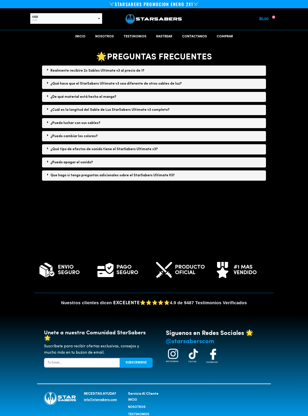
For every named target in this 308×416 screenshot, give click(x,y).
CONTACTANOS (194, 36)
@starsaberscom (190, 341)
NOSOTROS (104, 36)
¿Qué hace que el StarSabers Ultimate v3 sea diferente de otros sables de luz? (116, 83)
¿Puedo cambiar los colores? (74, 136)
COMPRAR (225, 36)
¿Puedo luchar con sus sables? (75, 123)
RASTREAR (164, 36)
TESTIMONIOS (135, 36)
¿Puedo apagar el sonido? (71, 162)
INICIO (80, 36)
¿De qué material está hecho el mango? (83, 96)
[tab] (154, 70)
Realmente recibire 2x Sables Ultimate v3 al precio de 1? (97, 70)
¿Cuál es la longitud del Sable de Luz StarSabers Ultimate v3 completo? (110, 109)
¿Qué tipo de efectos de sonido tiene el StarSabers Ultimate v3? (104, 149)
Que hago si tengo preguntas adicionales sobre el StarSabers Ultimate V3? (112, 175)
